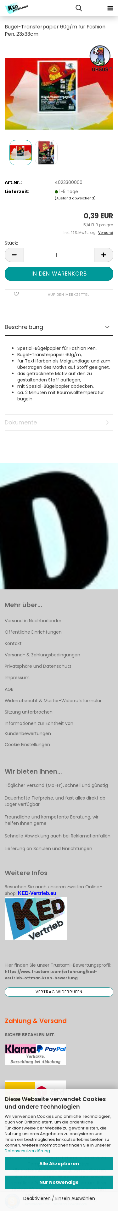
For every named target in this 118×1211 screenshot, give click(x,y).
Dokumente (21, 422)
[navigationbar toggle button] (110, 8)
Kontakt (13, 643)
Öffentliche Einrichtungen (33, 632)
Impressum (17, 677)
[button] (14, 255)
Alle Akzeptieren (59, 1163)
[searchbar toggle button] (79, 8)
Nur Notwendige (59, 1182)
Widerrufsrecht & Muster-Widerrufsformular (53, 700)
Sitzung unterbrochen (29, 712)
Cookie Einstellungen (27, 744)
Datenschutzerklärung (27, 1151)
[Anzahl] (59, 255)
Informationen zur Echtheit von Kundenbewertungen (39, 728)
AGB (9, 689)
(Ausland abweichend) (75, 198)
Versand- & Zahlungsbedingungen (42, 655)
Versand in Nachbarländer (33, 621)
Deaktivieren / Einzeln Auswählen (59, 1198)
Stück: (11, 243)
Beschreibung (24, 327)
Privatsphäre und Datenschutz (38, 666)
